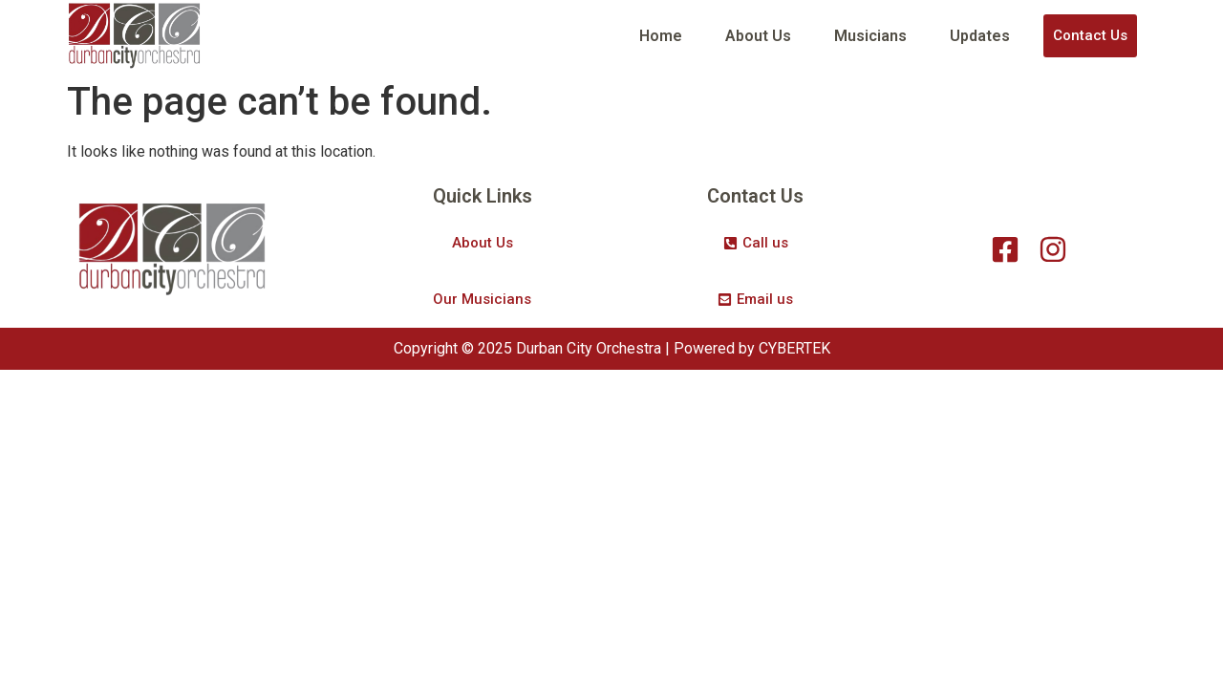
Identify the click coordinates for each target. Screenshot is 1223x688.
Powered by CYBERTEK (752, 348)
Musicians (870, 36)
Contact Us (1090, 35)
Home (660, 36)
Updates (980, 36)
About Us (758, 36)
